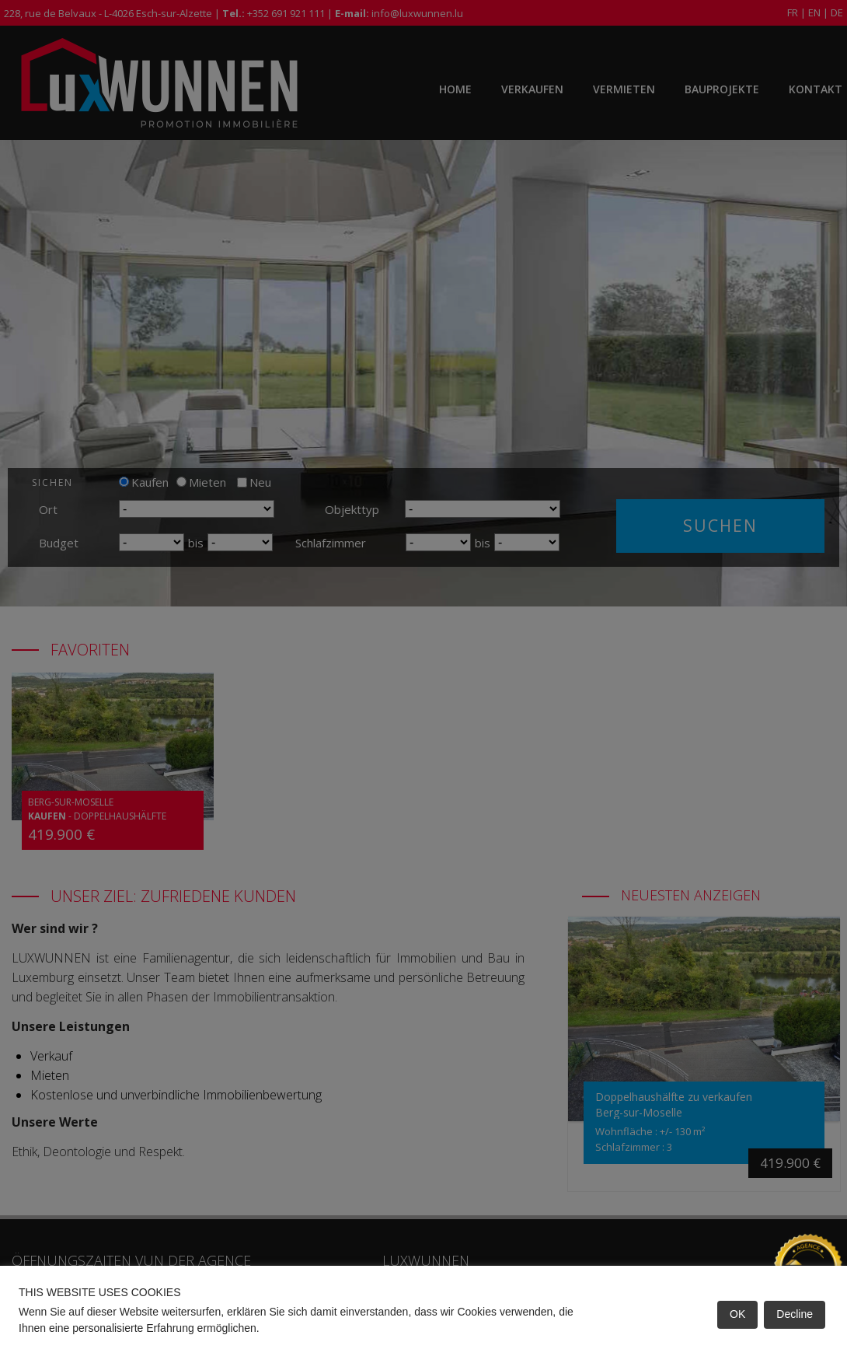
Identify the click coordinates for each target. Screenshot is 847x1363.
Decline (794, 1314)
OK (737, 1314)
